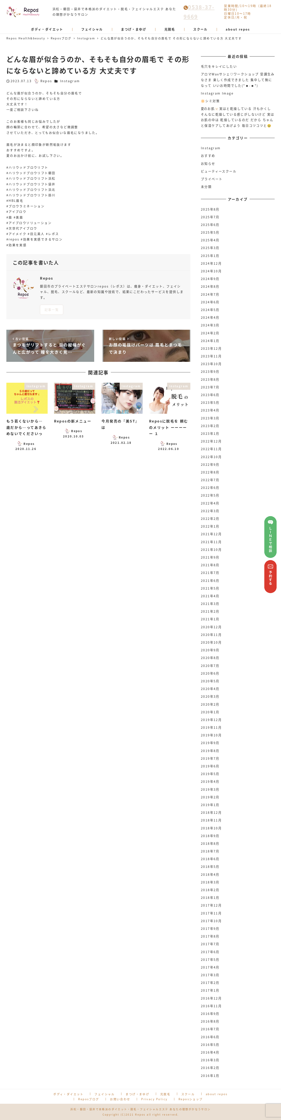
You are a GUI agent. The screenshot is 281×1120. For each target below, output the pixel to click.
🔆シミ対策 (210, 101)
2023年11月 (211, 356)
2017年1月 (210, 990)
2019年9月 (210, 743)
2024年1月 (210, 341)
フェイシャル (104, 1094)
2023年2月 (210, 426)
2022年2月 (210, 518)
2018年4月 (210, 874)
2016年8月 (210, 1021)
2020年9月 (210, 650)
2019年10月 (211, 735)
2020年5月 (210, 681)
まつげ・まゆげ (137, 1094)
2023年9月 (210, 371)
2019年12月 (211, 720)
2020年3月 (210, 696)
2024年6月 (210, 302)
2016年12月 (211, 998)
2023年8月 (210, 379)
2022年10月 (211, 457)
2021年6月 (210, 580)
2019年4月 (210, 781)
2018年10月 (211, 828)
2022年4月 (210, 503)
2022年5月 (210, 495)
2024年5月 (210, 310)
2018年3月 (210, 882)
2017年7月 (210, 944)
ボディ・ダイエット (68, 1094)
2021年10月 (211, 549)
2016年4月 (210, 1052)
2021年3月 (210, 603)
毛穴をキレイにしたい (219, 66)
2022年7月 (210, 480)
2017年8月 (210, 936)
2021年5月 (210, 588)
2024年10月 (211, 271)
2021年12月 (211, 534)
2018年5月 (210, 866)
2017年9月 (210, 928)
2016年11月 (211, 1006)
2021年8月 (210, 565)
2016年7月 (210, 1029)
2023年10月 (211, 364)
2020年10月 (211, 642)
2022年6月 (210, 487)
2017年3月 (210, 975)
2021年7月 (210, 572)
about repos (217, 1094)
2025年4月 (210, 240)
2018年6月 (210, 859)
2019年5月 (210, 774)
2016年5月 (210, 1044)
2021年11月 (211, 542)
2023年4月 (210, 410)
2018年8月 (210, 843)
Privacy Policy (154, 1099)
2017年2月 (210, 982)
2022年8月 (210, 472)
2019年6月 (210, 766)
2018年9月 (210, 836)
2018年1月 (210, 897)
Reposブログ (88, 1099)
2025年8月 (210, 209)
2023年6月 (210, 395)
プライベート (211, 179)
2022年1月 (210, 526)
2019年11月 (211, 727)
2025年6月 (210, 224)
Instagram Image (217, 93)
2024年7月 (210, 294)
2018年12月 (211, 812)
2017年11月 (211, 913)
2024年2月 (210, 333)
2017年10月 (211, 921)
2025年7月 (210, 217)
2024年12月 (211, 263)
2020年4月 (210, 689)
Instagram (70, 81)
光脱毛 (165, 1094)
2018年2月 (210, 890)
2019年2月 (210, 797)
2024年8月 (210, 286)
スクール (188, 1094)
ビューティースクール (218, 171)
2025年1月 (210, 255)
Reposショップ (190, 1099)
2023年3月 (210, 418)
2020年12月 (211, 627)
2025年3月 (210, 248)
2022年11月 (211, 449)
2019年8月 (210, 750)
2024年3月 (210, 325)
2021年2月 (210, 611)
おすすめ (208, 155)
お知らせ (208, 163)
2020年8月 (210, 658)
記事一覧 (52, 309)
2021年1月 (210, 619)
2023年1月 (210, 433)
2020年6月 (210, 673)
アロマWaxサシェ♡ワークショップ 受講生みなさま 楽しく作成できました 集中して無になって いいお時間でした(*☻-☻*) (238, 79)
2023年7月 (210, 387)
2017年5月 (210, 959)
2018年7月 (210, 851)
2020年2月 (210, 704)
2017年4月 (210, 967)
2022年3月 (210, 511)
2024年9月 (210, 279)
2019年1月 (210, 805)
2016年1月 (210, 1075)
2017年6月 (210, 952)
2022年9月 (210, 464)
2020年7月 (210, 665)
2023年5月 (210, 402)
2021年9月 (210, 557)
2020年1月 (210, 712)
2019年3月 (210, 789)
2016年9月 (210, 1013)
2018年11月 (211, 820)
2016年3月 (210, 1060)
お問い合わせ (120, 1099)
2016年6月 (210, 1037)
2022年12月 (211, 441)
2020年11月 (211, 634)
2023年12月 (211, 348)
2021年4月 (210, 596)
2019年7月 (210, 758)
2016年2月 (210, 1067)
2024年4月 (210, 317)
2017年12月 (211, 905)
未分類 (206, 186)
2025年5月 (210, 232)
